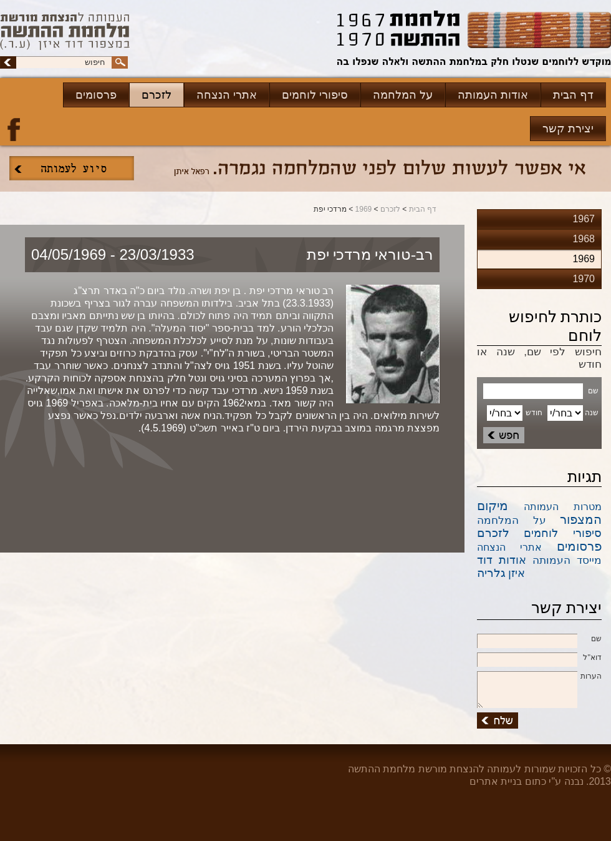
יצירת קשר (568, 128)
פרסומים (96, 95)
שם (539, 639)
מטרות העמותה (563, 506)
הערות (539, 676)
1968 (583, 239)
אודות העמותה (493, 95)
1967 (583, 219)
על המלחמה (403, 95)
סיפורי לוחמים (315, 95)
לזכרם (156, 95)
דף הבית (573, 95)
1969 (363, 209)
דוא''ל (539, 658)
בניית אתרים (495, 781)
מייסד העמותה (567, 560)
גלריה (491, 572)
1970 (583, 278)
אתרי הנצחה (226, 95)
